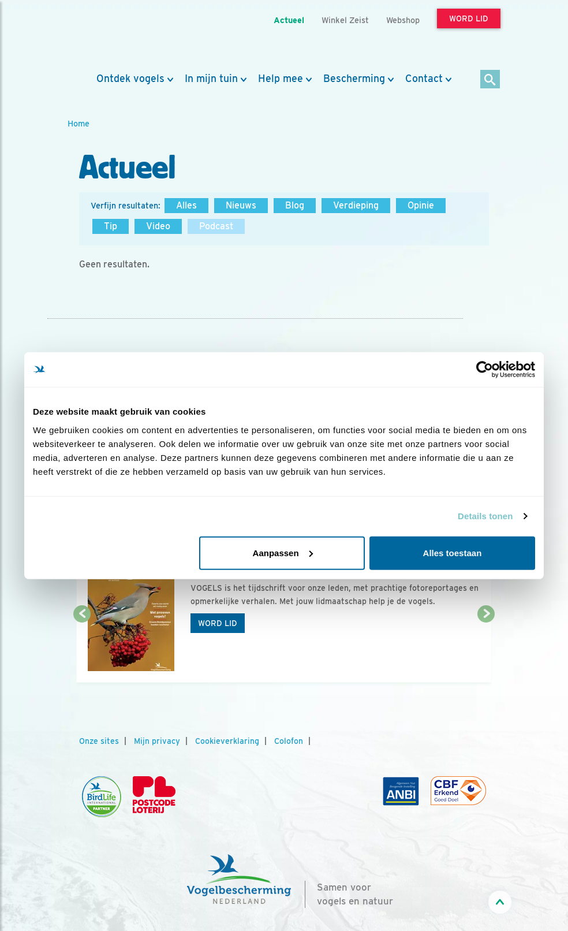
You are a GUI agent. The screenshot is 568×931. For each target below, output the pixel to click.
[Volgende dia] (486, 649)
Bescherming (354, 78)
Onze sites (99, 741)
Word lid (217, 623)
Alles (186, 205)
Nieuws (241, 205)
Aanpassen (283, 552)
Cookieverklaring (227, 741)
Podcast (216, 226)
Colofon (288, 741)
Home (78, 123)
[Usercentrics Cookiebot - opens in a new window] (484, 369)
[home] (119, 36)
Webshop (403, 20)
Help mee (280, 78)
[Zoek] (490, 80)
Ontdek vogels (130, 78)
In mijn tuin (211, 78)
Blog (294, 205)
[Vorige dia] (82, 649)
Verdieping (356, 205)
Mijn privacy (157, 741)
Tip (110, 226)
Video (158, 226)
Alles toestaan (452, 552)
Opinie (421, 205)
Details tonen (485, 516)
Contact (424, 78)
